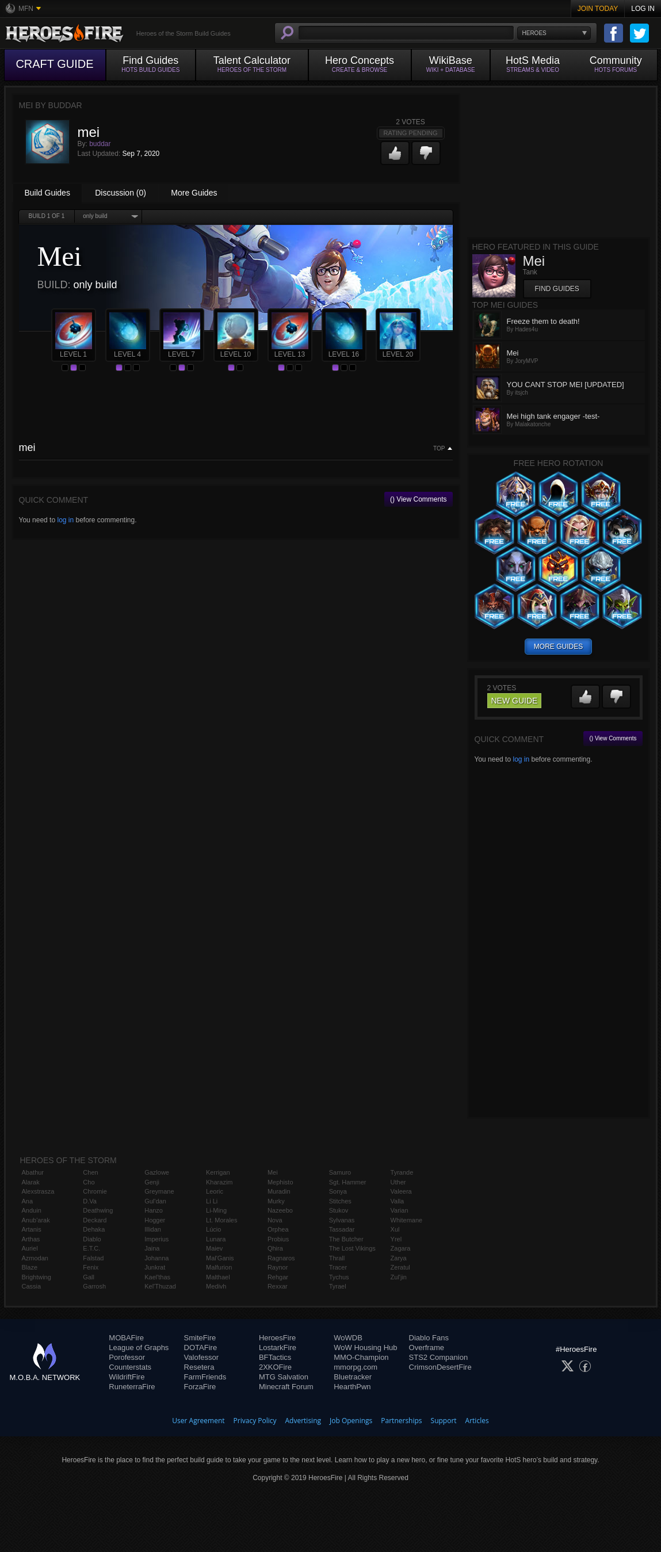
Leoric (214, 1191)
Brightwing (36, 1277)
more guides (558, 647)
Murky (276, 1201)
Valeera (401, 1191)
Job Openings (351, 1420)
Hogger (154, 1220)
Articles (477, 1420)
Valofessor (201, 1357)
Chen (90, 1172)
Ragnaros (281, 1258)
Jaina (151, 1248)
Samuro (340, 1172)
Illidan (152, 1229)
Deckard (94, 1220)
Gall (88, 1277)
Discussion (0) (120, 192)
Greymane (159, 1191)
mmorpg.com (355, 1367)
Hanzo (153, 1210)
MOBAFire (126, 1337)
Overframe (426, 1347)
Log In (643, 9)
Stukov (339, 1210)
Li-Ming (216, 1210)
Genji (151, 1182)
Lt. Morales (221, 1220)
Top (439, 449)
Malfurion (219, 1267)
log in (65, 520)
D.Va (90, 1201)
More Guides (194, 192)
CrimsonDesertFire (440, 1367)
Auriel (30, 1248)
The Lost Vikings (352, 1248)
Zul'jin (399, 1277)
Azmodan (35, 1258)
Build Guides (47, 192)
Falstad (93, 1258)
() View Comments (418, 499)
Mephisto (280, 1182)
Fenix (90, 1267)
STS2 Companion (438, 1357)
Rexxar (278, 1286)
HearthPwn (352, 1386)
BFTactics (275, 1357)
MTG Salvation (283, 1377)
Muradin (279, 1191)
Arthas (31, 1239)
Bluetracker (353, 1377)
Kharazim (219, 1182)
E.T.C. (91, 1248)
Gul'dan (155, 1201)
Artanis (31, 1229)
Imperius (156, 1239)
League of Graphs (139, 1347)
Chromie (95, 1191)
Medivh (216, 1286)
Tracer (338, 1267)
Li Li (211, 1201)
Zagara (401, 1248)
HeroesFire (277, 1337)
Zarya (399, 1258)
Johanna (156, 1258)
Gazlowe (156, 1172)
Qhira (275, 1248)
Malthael (218, 1277)
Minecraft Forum (286, 1386)
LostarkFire (277, 1347)
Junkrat (154, 1267)
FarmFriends (205, 1377)
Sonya (338, 1191)
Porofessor (127, 1357)
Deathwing (98, 1210)
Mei (273, 1172)
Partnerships (401, 1420)
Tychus (339, 1277)
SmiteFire (200, 1337)
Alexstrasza (38, 1191)
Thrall (337, 1258)
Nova (275, 1220)
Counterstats (130, 1367)
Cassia (31, 1286)
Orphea (278, 1229)
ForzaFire (200, 1386)
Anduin (31, 1210)
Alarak (31, 1182)
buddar (99, 144)
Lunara (216, 1239)
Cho (88, 1182)
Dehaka (94, 1229)
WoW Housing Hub (365, 1347)
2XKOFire (275, 1367)
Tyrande (402, 1172)
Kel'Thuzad (160, 1286)
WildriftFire (126, 1377)
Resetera (199, 1367)
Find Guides (557, 289)
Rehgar (278, 1277)
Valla (397, 1201)
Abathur (33, 1172)
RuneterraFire (132, 1386)
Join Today (598, 9)
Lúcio (213, 1229)
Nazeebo (280, 1210)
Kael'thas (157, 1277)
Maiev (214, 1248)
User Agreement (198, 1420)
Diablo (92, 1239)
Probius (278, 1239)
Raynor (278, 1267)
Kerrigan (218, 1172)
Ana (27, 1201)
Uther (398, 1182)
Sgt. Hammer (347, 1182)
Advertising (303, 1420)
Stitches (340, 1201)
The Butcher (346, 1239)
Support (444, 1420)
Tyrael (337, 1286)
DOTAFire (200, 1347)
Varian (399, 1210)
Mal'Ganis (220, 1258)
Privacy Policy (255, 1420)
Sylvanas (342, 1220)
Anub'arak (36, 1220)
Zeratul (400, 1267)
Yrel (396, 1239)
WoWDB (348, 1337)
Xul (395, 1229)
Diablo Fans (429, 1337)
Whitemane (407, 1220)
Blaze (30, 1267)
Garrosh (94, 1286)
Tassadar (342, 1229)
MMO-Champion (361, 1357)
